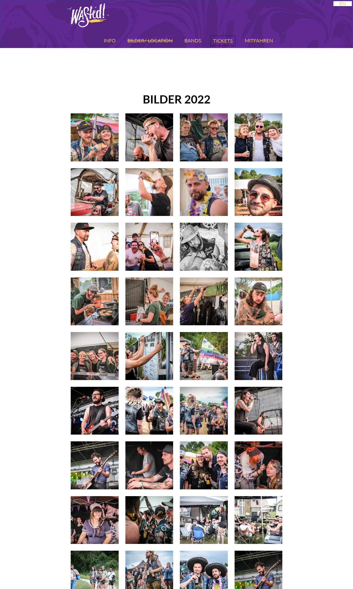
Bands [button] (192, 40)
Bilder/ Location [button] (150, 40)
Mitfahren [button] (259, 40)
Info (110, 40)
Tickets (223, 41)
